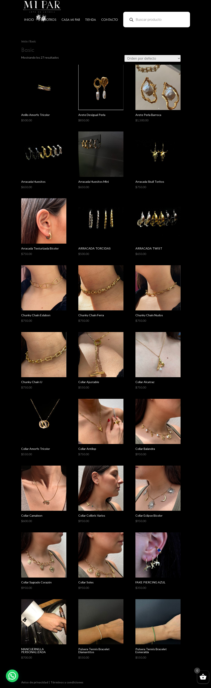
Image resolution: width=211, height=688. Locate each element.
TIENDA (90, 20)
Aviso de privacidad (34, 682)
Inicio (24, 41)
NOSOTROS (47, 20)
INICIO (29, 20)
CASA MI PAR (71, 20)
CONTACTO (109, 20)
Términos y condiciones (67, 682)
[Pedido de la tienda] (153, 58)
